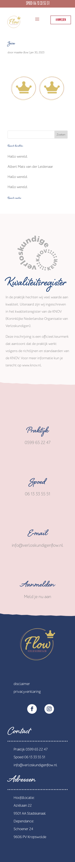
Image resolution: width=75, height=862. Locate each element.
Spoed (37, 483)
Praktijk (37, 431)
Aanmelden (61, 20)
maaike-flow (21, 52)
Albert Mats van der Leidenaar (30, 167)
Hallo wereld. (18, 156)
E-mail (37, 534)
